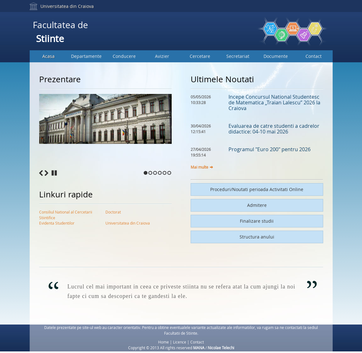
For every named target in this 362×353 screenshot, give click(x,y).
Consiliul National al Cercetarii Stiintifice (65, 213)
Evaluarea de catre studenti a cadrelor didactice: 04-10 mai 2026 (273, 128)
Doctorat (113, 211)
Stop (54, 173)
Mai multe (199, 167)
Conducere (124, 56)
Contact (314, 56)
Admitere (257, 205)
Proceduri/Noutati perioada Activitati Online (256, 189)
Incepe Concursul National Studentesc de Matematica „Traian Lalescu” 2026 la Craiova (274, 102)
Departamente (86, 56)
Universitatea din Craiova (67, 6)
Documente (276, 56)
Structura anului (257, 237)
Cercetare (200, 56)
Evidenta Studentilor (56, 223)
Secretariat (237, 56)
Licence (179, 341)
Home (163, 341)
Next (46, 173)
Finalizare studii (257, 221)
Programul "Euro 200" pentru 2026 (269, 149)
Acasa (48, 56)
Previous (41, 173)
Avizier (162, 56)
